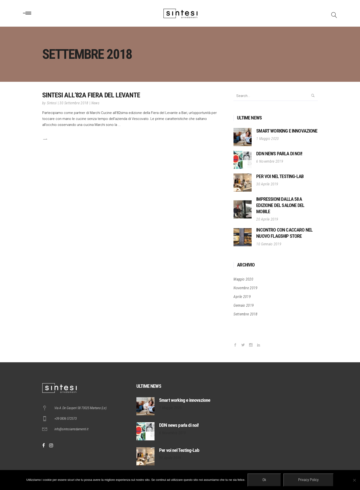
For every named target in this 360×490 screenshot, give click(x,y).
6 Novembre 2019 (269, 161)
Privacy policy (308, 480)
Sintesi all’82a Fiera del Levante (91, 95)
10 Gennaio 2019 (268, 244)
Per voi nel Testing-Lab (280, 176)
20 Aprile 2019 (267, 219)
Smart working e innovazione (286, 131)
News (95, 103)
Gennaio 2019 (243, 305)
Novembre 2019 (245, 288)
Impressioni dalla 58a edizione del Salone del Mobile (280, 205)
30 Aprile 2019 (267, 184)
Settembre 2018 (245, 314)
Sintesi (51, 103)
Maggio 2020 (243, 279)
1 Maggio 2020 (267, 138)
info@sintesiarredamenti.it (71, 429)
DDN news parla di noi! (279, 153)
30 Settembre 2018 (73, 103)
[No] (354, 480)
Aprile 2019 (242, 297)
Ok (264, 480)
